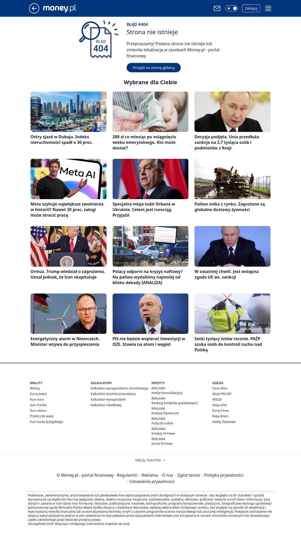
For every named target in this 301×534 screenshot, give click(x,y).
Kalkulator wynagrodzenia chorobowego (119, 388)
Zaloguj (251, 8)
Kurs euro (37, 399)
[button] (268, 8)
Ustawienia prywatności (151, 481)
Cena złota (219, 388)
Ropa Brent (220, 416)
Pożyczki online (162, 423)
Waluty (35, 388)
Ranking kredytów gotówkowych (175, 403)
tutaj (126, 524)
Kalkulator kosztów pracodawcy (113, 394)
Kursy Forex (220, 410)
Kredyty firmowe (163, 433)
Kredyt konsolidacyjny (167, 393)
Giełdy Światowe (224, 422)
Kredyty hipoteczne (165, 413)
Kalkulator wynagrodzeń (108, 399)
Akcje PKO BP (221, 394)
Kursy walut (38, 394)
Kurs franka (38, 405)
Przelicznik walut (42, 416)
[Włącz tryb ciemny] (231, 8)
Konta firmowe (162, 443)
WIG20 (217, 399)
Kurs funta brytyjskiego (46, 422)
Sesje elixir (219, 405)
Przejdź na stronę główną (154, 67)
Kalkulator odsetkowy (106, 405)
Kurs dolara (38, 410)
